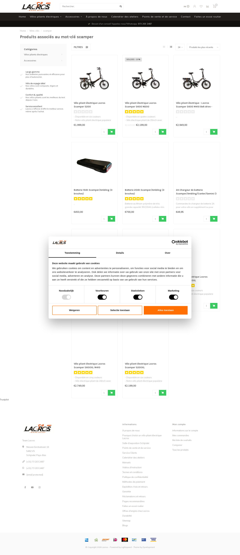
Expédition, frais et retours (135, 486)
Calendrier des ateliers (124, 16)
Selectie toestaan (120, 310)
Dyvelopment (149, 547)
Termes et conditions (132, 472)
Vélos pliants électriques (44, 16)
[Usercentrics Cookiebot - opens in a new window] (174, 242)
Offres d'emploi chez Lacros (136, 511)
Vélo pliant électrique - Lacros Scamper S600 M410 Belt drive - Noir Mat (195, 107)
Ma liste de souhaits (182, 440)
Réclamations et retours (134, 496)
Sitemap (126, 520)
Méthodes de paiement (133, 482)
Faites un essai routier (207, 16)
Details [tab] (120, 253)
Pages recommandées (133, 501)
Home (22, 16)
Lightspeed (126, 547)
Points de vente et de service (159, 16)
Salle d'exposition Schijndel (135, 443)
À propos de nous (96, 16)
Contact (185, 16)
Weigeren (74, 310)
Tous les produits (180, 450)
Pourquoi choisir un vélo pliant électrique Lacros (142, 437)
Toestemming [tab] (72, 253)
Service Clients (129, 453)
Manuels (126, 462)
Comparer (177, 445)
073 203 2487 (145, 23)
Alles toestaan (166, 310)
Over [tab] (167, 253)
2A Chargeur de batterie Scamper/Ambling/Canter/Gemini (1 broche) (196, 194)
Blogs (125, 525)
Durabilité (127, 515)
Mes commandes (180, 435)
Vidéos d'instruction (132, 467)
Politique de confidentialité (135, 477)
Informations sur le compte (185, 430)
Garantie (126, 491)
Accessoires (72, 16)
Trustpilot (4, 399)
